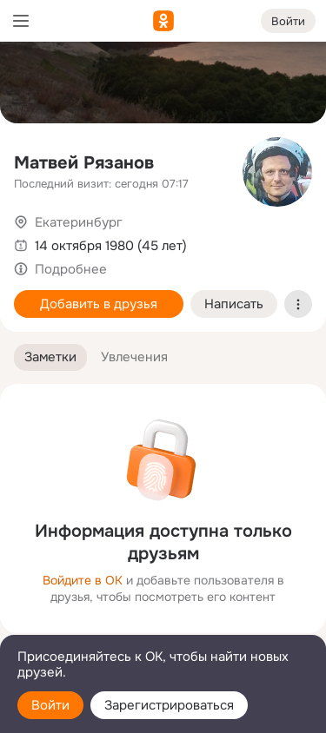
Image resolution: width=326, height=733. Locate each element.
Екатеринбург (79, 222)
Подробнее (71, 269)
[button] (50, 357)
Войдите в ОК (83, 580)
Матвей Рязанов (84, 163)
